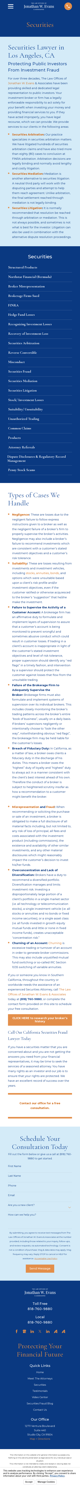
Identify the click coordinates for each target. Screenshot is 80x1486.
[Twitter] (40, 1331)
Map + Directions (40, 1438)
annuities (42, 573)
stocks (30, 573)
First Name (14, 1166)
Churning (55, 943)
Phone (12, 1185)
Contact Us (40, 1409)
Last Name (14, 1175)
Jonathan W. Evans (21, 83)
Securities (40, 1384)
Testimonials (39, 1391)
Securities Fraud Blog (40, 1403)
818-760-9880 (40, 1309)
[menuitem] (40, 267)
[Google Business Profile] (24, 1331)
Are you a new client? (21, 1205)
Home (40, 1372)
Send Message (40, 1268)
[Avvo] (55, 1331)
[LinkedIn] (32, 1331)
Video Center (40, 1397)
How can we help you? (22, 1214)
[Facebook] (16, 1331)
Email (11, 1195)
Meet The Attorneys (40, 1378)
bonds (54, 573)
